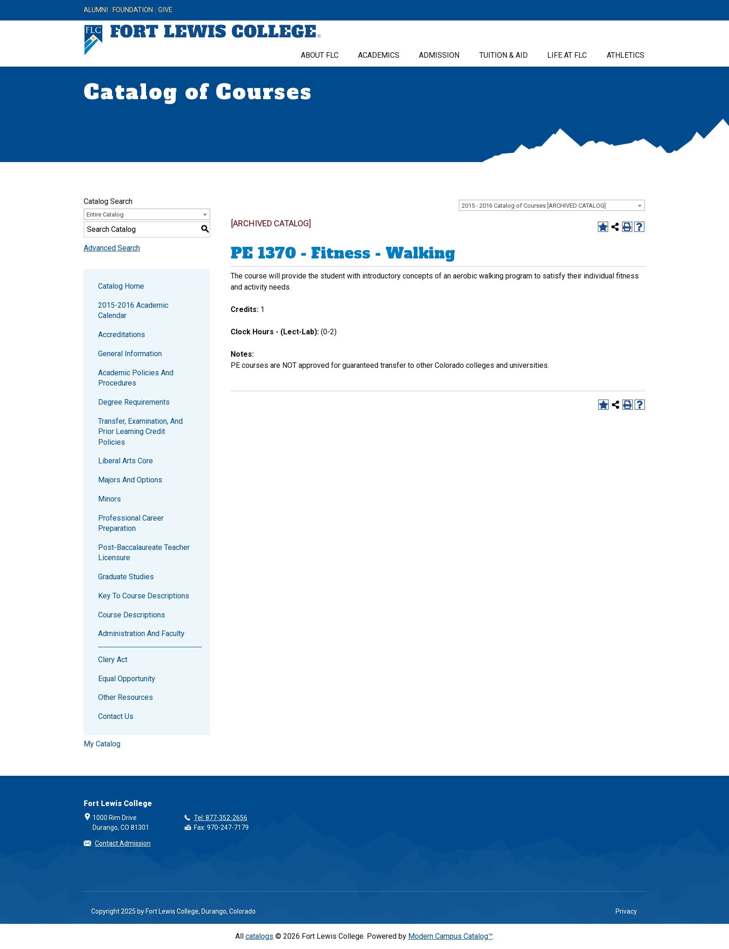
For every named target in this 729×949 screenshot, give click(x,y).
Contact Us (115, 716)
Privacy (626, 911)
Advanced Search (112, 248)
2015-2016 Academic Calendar (133, 310)
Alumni (96, 10)
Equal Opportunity (126, 678)
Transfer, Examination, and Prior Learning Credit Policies (140, 432)
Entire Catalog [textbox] (105, 214)
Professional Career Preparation (131, 523)
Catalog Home (121, 286)
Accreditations (121, 334)
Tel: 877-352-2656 (220, 817)
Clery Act (112, 659)
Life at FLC (567, 55)
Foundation (133, 10)
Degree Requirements (134, 402)
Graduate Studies (126, 576)
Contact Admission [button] (123, 843)
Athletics (625, 55)
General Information (130, 353)
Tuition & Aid (503, 55)
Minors (109, 499)
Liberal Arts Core (125, 460)
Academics (378, 55)
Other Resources (125, 697)
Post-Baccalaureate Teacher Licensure (144, 552)
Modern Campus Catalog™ (450, 936)
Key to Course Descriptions (143, 595)
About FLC (319, 55)
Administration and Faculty (141, 633)
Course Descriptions (131, 614)
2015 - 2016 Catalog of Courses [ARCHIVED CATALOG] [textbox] (534, 205)
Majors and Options (130, 479)
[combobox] (552, 205)
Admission (439, 55)
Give (165, 10)
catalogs (259, 936)
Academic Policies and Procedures (135, 377)
